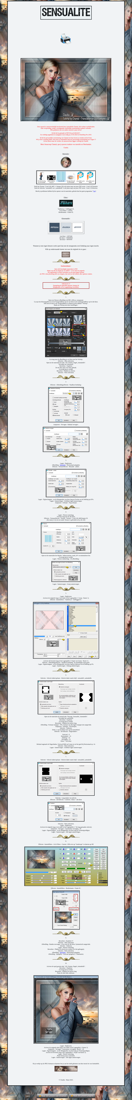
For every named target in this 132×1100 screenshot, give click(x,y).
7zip (94, 191)
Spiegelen (63, 465)
